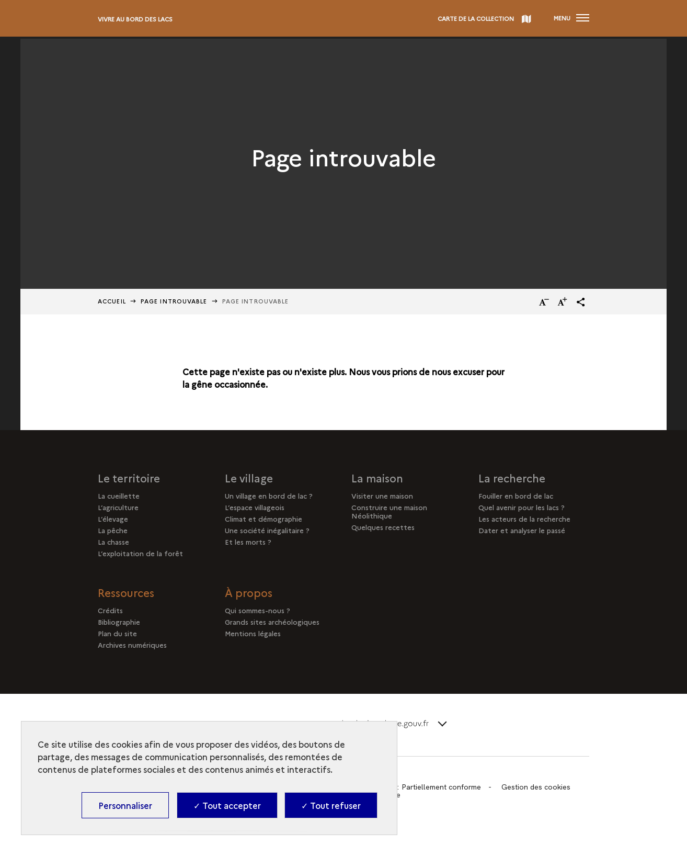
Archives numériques (132, 644)
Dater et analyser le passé (521, 530)
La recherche (511, 477)
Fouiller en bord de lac (515, 495)
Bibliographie (119, 621)
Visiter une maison (382, 495)
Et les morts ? (248, 541)
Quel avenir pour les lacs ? (521, 507)
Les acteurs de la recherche (524, 518)
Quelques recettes (383, 527)
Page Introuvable (174, 301)
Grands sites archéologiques (272, 621)
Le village (249, 477)
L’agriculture (118, 507)
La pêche (113, 530)
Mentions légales (253, 633)
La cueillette (119, 495)
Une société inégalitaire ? (267, 530)
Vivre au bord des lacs (135, 19)
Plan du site (117, 633)
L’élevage (113, 518)
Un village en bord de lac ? (269, 495)
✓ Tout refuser (331, 805)
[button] (581, 302)
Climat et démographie (263, 518)
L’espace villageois (254, 507)
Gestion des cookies (535, 787)
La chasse (113, 541)
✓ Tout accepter (227, 805)
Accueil (112, 301)
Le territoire (129, 477)
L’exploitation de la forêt (140, 553)
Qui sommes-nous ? (257, 610)
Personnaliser (125, 805)
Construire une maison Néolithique (389, 511)
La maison (377, 477)
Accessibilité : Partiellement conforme (417, 787)
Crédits (110, 610)
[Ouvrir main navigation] (571, 18)
